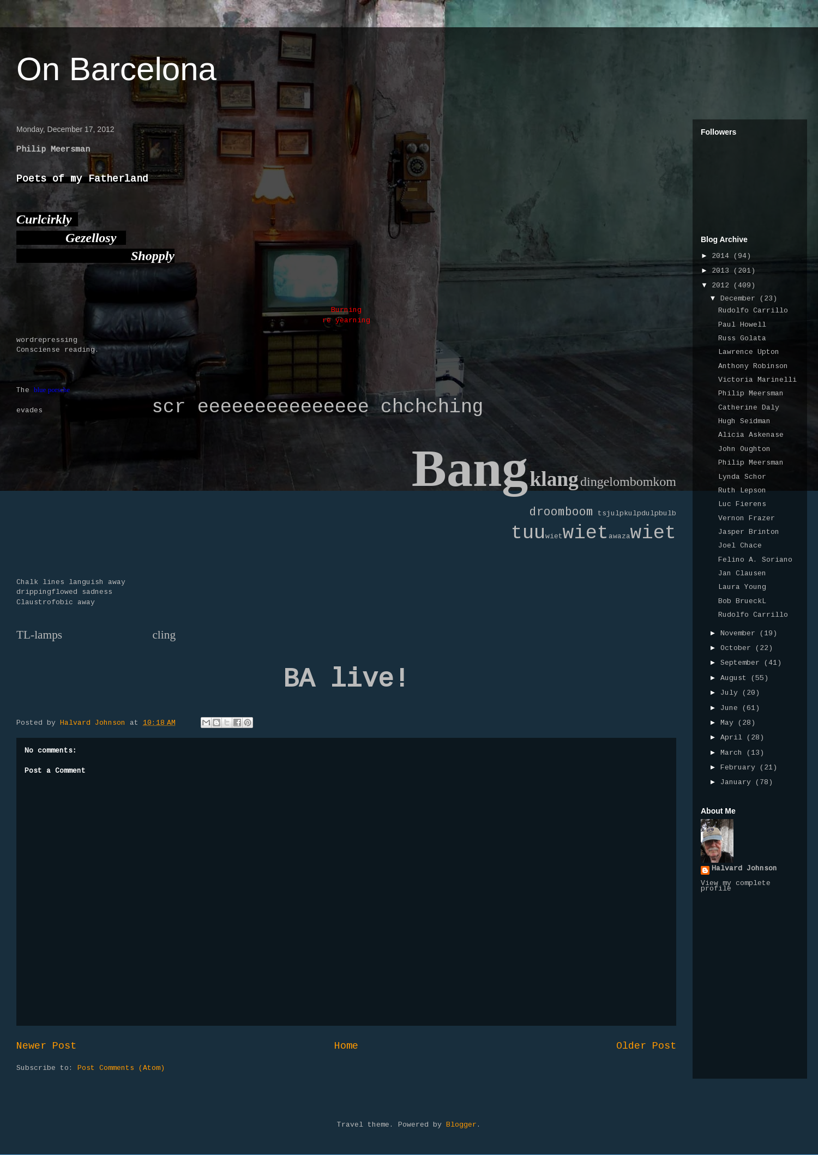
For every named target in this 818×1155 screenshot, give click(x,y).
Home (346, 1046)
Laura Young (742, 587)
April (733, 738)
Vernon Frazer (746, 518)
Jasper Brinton (748, 532)
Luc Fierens (742, 504)
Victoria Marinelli (757, 380)
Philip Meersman (751, 393)
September (742, 663)
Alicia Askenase (751, 435)
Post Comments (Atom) (121, 1068)
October (737, 648)
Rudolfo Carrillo (753, 311)
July (731, 693)
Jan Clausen (742, 573)
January (737, 782)
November (740, 633)
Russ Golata (742, 338)
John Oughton (744, 449)
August (735, 678)
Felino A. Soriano (755, 560)
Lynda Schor (742, 477)
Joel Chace (740, 546)
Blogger (461, 1125)
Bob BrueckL (742, 601)
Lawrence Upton (748, 352)
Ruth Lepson (742, 491)
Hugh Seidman (744, 421)
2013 (722, 271)
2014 (722, 256)
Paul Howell (742, 325)
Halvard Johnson (744, 868)
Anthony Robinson (753, 366)
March (733, 753)
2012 (722, 285)
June (731, 708)
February (740, 768)
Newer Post (46, 1046)
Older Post (646, 1046)
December (740, 299)
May (729, 723)
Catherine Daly (748, 408)
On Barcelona (116, 69)
